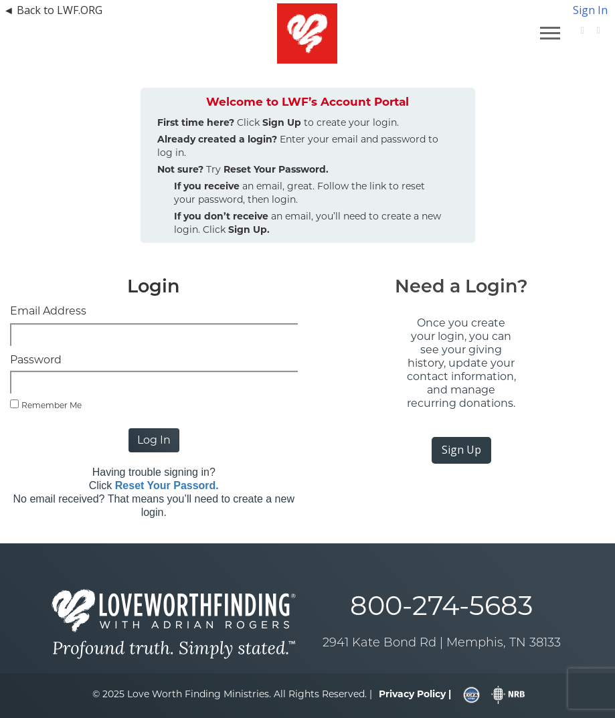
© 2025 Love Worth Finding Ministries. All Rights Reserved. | (232, 694)
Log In (154, 440)
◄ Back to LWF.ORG (52, 10)
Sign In (590, 10)
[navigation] (104, 10)
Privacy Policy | (415, 694)
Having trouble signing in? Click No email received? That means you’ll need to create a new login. (153, 492)
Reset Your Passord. (167, 485)
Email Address (48, 310)
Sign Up (461, 449)
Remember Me (51, 405)
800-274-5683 (441, 605)
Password (36, 359)
